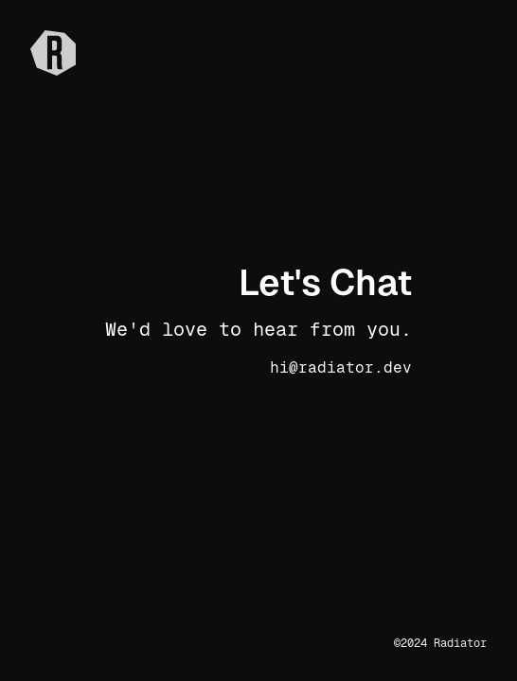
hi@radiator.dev (341, 367)
